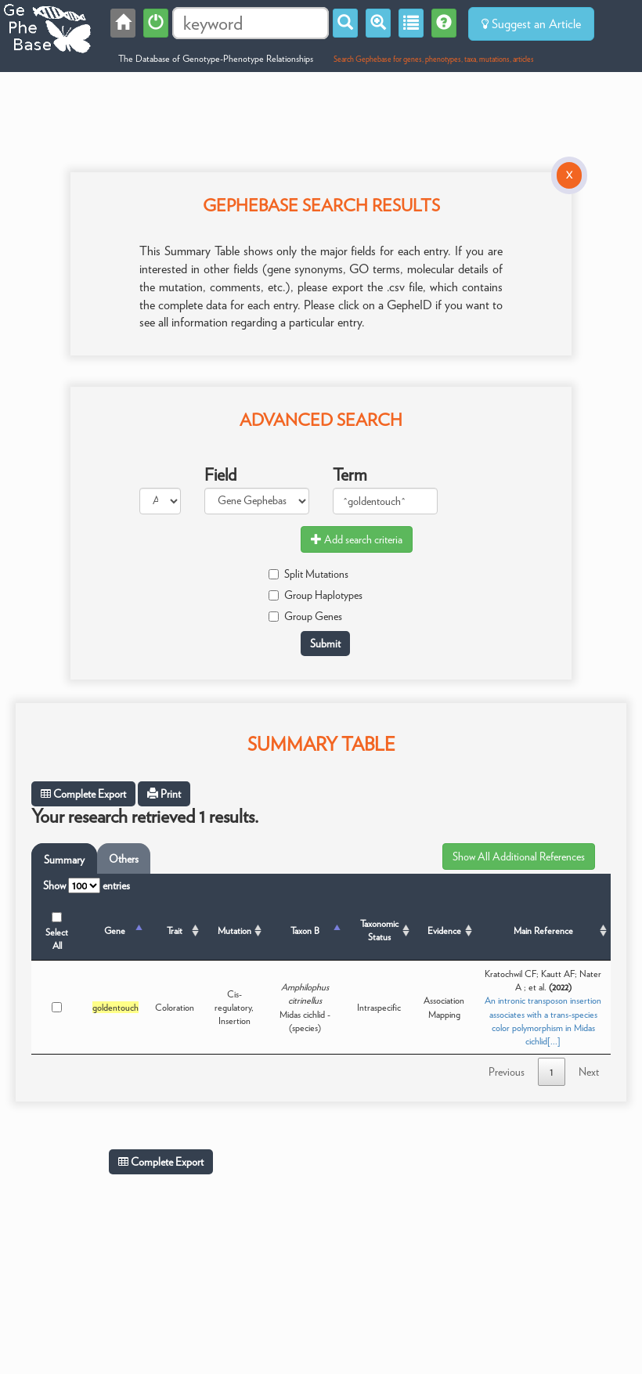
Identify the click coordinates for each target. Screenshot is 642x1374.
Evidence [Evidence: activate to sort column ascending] (444, 930)
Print (164, 794)
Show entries (86, 885)
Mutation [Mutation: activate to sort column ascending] (234, 930)
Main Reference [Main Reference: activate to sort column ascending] (543, 930)
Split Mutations (308, 574)
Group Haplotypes (315, 595)
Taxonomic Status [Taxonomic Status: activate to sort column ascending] (379, 930)
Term (350, 474)
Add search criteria (356, 539)
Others (124, 859)
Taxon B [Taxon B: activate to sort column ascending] (304, 930)
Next (589, 1072)
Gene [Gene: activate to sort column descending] (114, 930)
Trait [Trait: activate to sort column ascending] (174, 930)
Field (220, 474)
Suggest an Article (531, 23)
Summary (64, 859)
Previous (507, 1072)
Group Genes (305, 616)
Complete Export (83, 794)
